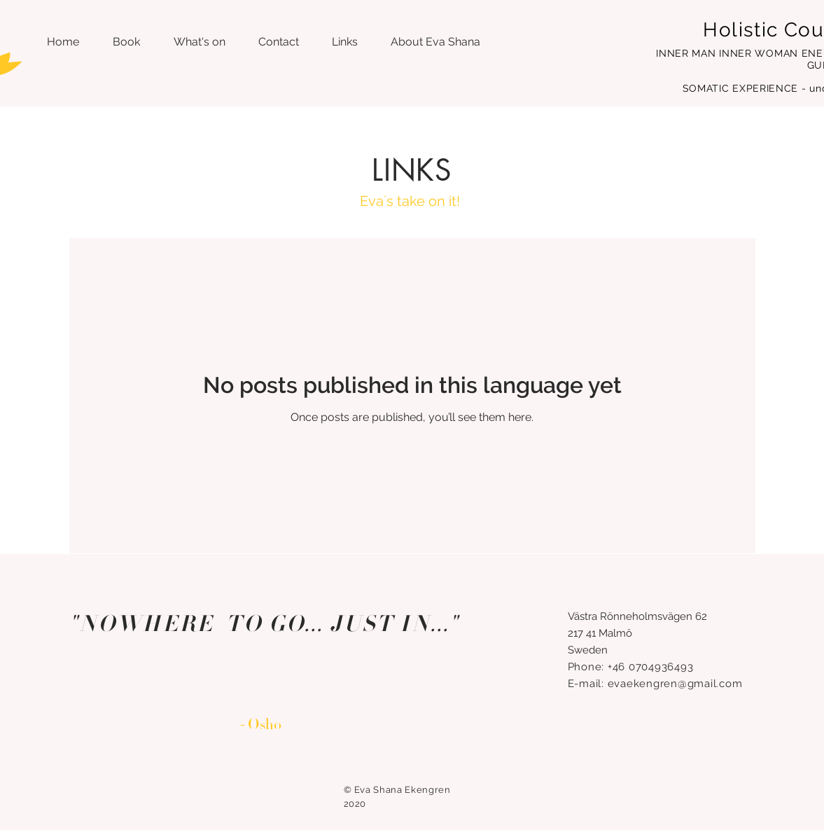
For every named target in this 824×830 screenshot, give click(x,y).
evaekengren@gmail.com (675, 683)
